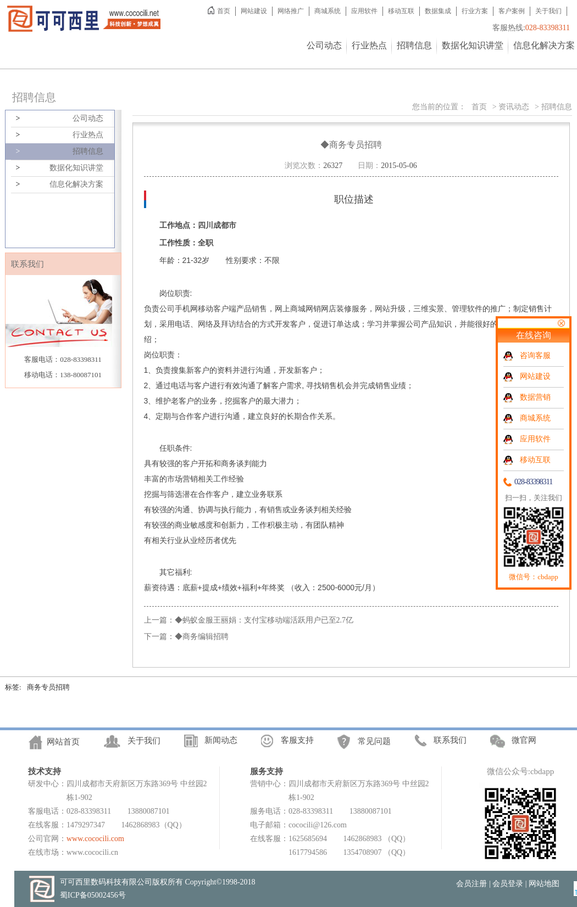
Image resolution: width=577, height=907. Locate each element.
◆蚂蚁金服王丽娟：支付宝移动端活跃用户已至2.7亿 (264, 620)
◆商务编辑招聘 (202, 636)
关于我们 (548, 11)
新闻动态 (220, 740)
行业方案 (475, 11)
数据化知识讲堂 (472, 45)
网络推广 (291, 11)
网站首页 (63, 742)
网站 (382, 308)
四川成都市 (217, 225)
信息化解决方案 (544, 45)
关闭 (561, 323)
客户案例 (511, 11)
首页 (223, 11)
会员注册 (471, 884)
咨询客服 (535, 355)
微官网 (524, 740)
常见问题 (374, 741)
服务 (359, 308)
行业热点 (369, 45)
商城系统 (327, 11)
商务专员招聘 (48, 687)
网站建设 (254, 11)
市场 (174, 478)
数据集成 (438, 11)
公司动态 (324, 45)
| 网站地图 (542, 884)
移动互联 (401, 11)
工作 (221, 478)
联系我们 (450, 740)
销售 (259, 308)
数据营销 (535, 397)
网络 (205, 324)
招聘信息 (414, 45)
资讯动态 (513, 107)
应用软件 (364, 11)
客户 (221, 308)
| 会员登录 (506, 884)
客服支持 (297, 740)
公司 (167, 308)
